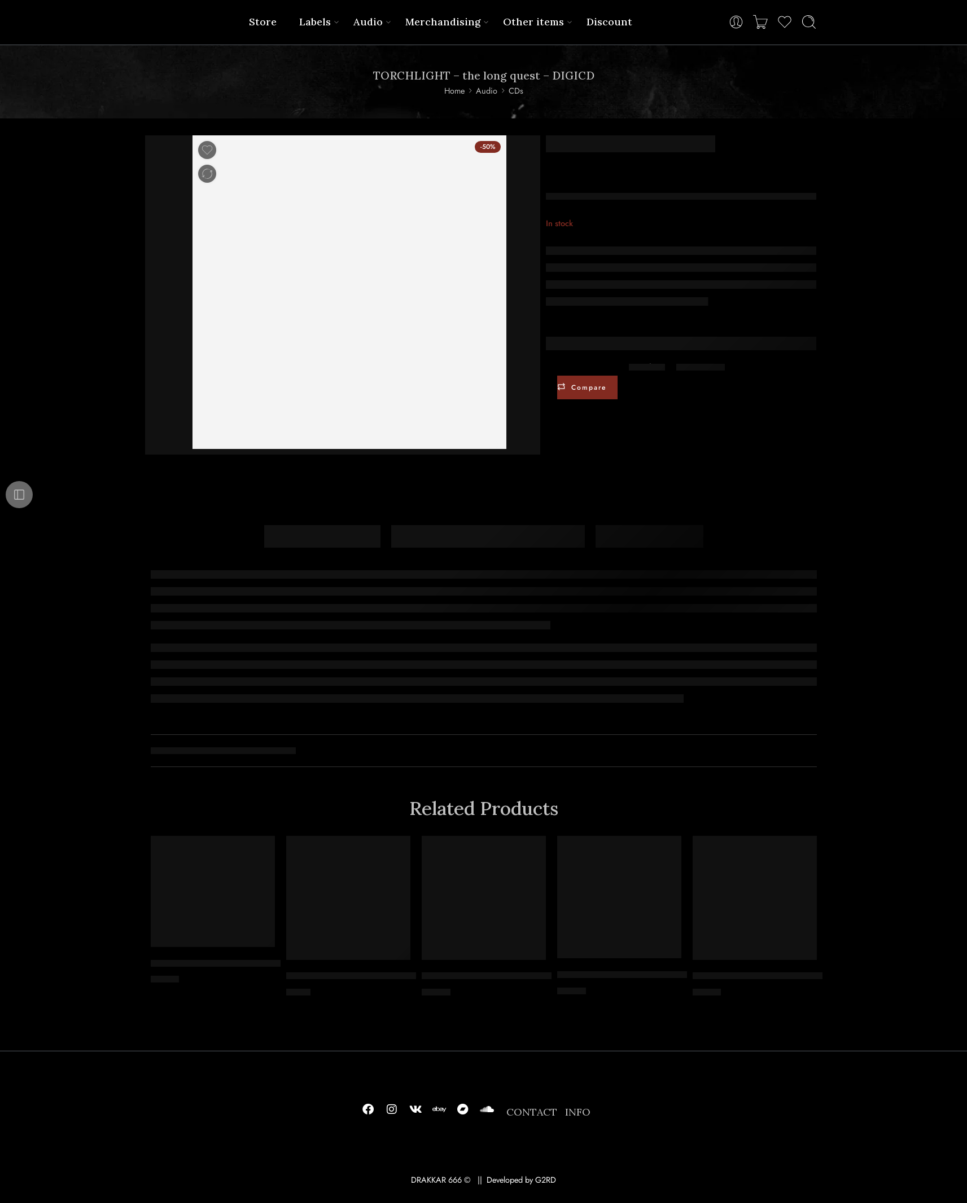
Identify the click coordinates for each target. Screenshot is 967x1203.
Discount (609, 21)
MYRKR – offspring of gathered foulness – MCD (387, 976)
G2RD (545, 1180)
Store (263, 21)
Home (454, 90)
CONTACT (531, 1111)
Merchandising (442, 21)
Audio (368, 21)
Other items (533, 21)
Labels (315, 21)
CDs (516, 90)
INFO (577, 1111)
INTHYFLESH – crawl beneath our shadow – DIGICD (804, 976)
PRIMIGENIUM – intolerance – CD (630, 974)
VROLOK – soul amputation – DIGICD (231, 963)
